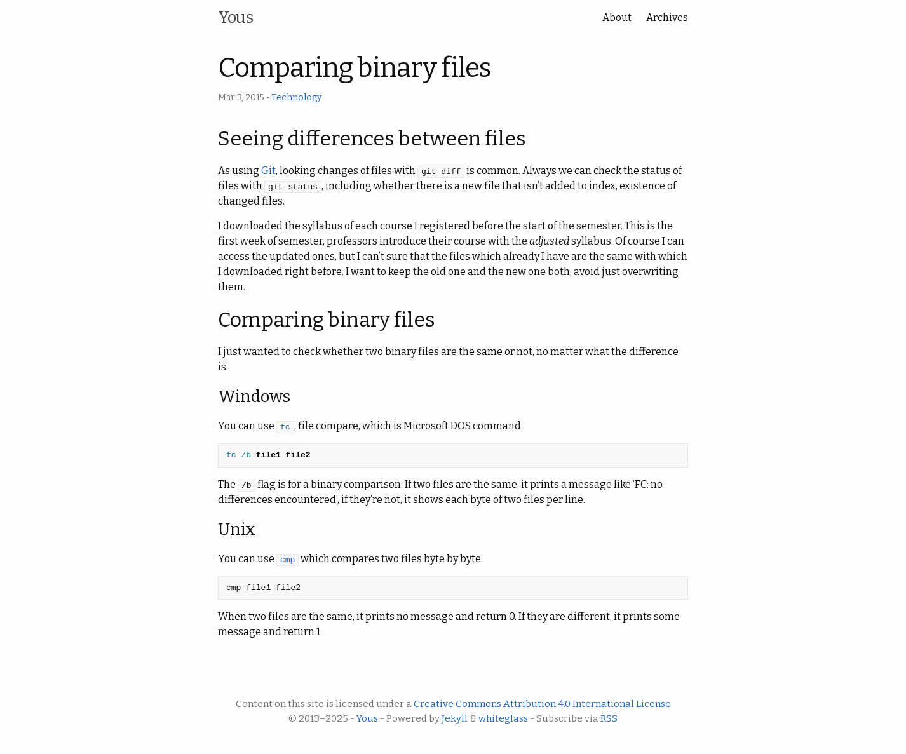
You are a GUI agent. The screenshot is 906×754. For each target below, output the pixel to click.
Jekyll (455, 718)
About (617, 17)
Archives (667, 17)
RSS (609, 718)
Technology (296, 97)
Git (268, 171)
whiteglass (503, 718)
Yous (235, 17)
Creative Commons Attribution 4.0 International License (542, 704)
